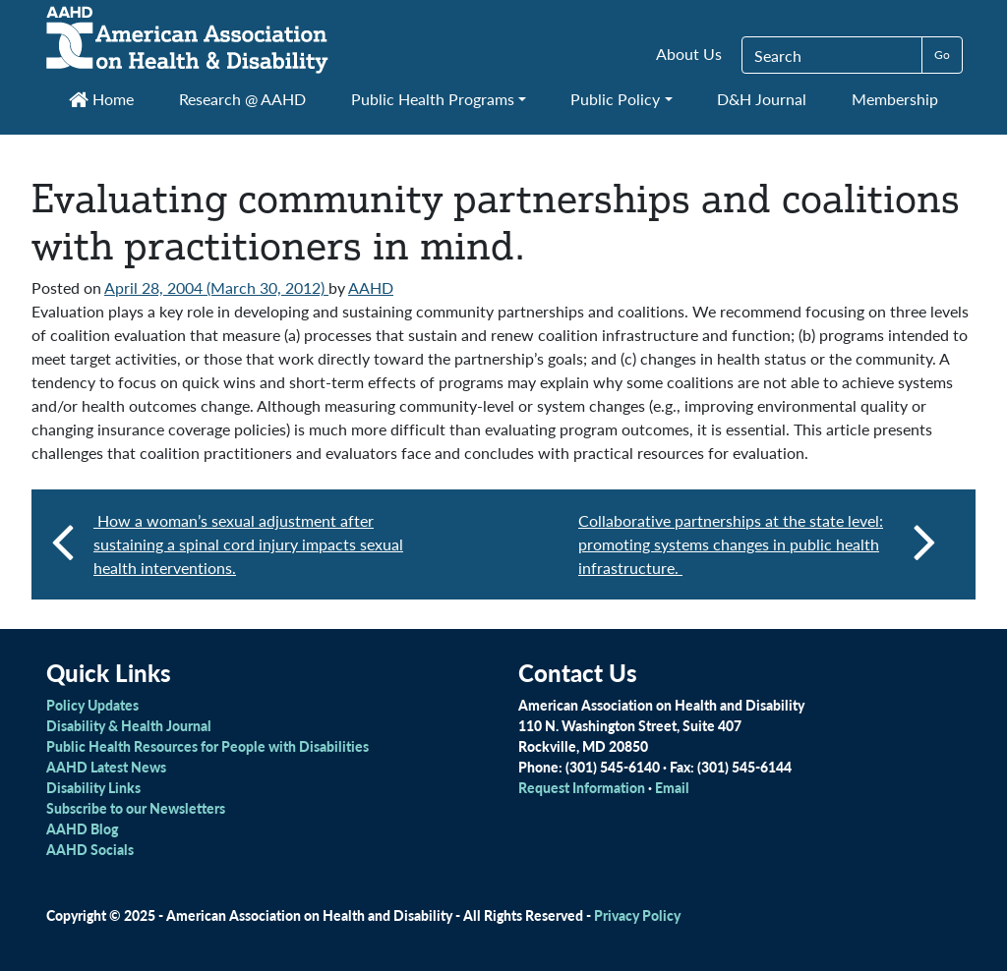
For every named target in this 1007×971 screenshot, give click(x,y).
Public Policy (615, 98)
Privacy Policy (637, 915)
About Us (689, 53)
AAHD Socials (90, 849)
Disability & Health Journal (128, 725)
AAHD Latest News (106, 766)
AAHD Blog (82, 828)
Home (101, 98)
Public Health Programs (432, 98)
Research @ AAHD (242, 98)
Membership (895, 98)
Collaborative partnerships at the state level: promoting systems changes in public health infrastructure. (757, 544)
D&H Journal (761, 98)
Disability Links (93, 787)
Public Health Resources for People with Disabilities (207, 746)
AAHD (370, 287)
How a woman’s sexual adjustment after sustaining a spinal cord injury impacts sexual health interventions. (248, 544)
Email (672, 787)
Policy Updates (92, 704)
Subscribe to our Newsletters (135, 808)
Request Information (581, 787)
